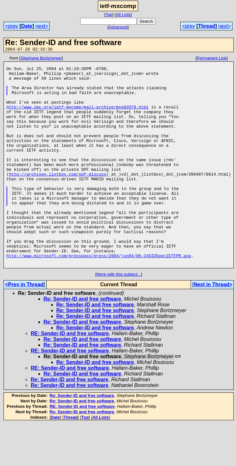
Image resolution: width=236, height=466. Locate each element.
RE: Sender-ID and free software (70, 375)
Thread (206, 26)
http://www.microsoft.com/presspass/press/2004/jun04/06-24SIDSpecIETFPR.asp (98, 296)
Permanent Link (211, 59)
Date (26, 26)
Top (109, 14)
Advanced (117, 27)
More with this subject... (118, 316)
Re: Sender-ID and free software (82, 341)
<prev (11, 26)
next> (41, 26)
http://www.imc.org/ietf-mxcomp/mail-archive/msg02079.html (77, 117)
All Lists (123, 14)
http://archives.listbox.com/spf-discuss (57, 198)
